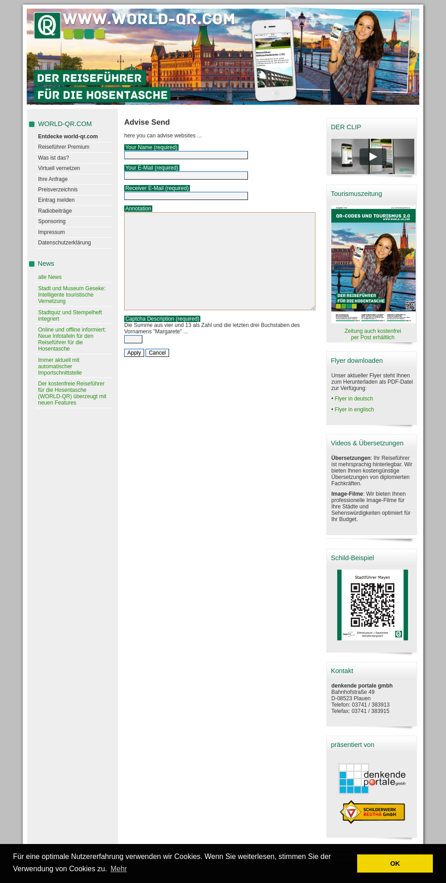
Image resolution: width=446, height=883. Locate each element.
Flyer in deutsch (354, 398)
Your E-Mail (139, 168)
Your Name (138, 147)
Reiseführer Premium (63, 147)
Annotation (138, 208)
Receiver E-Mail (144, 188)
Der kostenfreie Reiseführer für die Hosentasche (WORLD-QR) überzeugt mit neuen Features (72, 393)
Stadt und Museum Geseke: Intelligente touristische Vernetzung (72, 294)
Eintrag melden (56, 200)
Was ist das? (53, 158)
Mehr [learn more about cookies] (119, 869)
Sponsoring (52, 221)
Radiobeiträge (55, 211)
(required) (165, 147)
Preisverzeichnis (58, 189)
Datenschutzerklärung (64, 242)
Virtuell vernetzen (59, 168)
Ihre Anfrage (53, 179)
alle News (50, 277)
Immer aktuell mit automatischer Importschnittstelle (60, 366)
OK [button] (395, 863)
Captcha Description (149, 319)
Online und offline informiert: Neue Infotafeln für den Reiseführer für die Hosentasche (72, 339)
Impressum (51, 232)
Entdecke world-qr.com (68, 136)
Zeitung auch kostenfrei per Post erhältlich (372, 334)
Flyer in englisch (354, 409)
